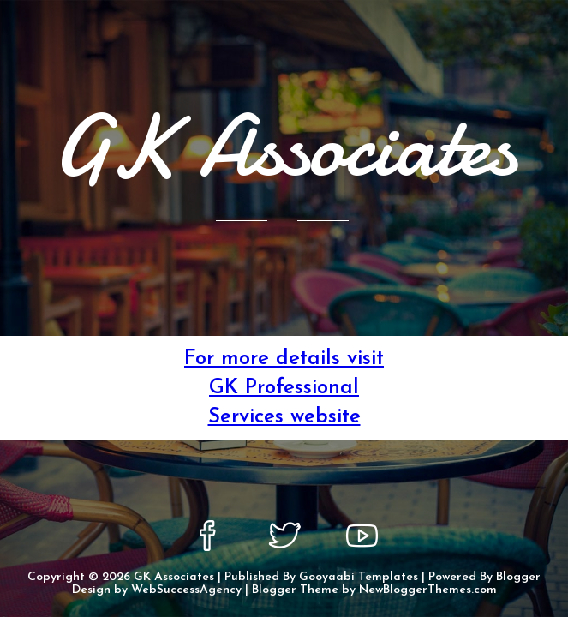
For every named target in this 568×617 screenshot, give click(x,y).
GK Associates (174, 577)
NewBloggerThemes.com (428, 590)
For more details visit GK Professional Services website (284, 388)
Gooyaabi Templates (358, 577)
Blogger (518, 577)
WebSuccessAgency (186, 590)
